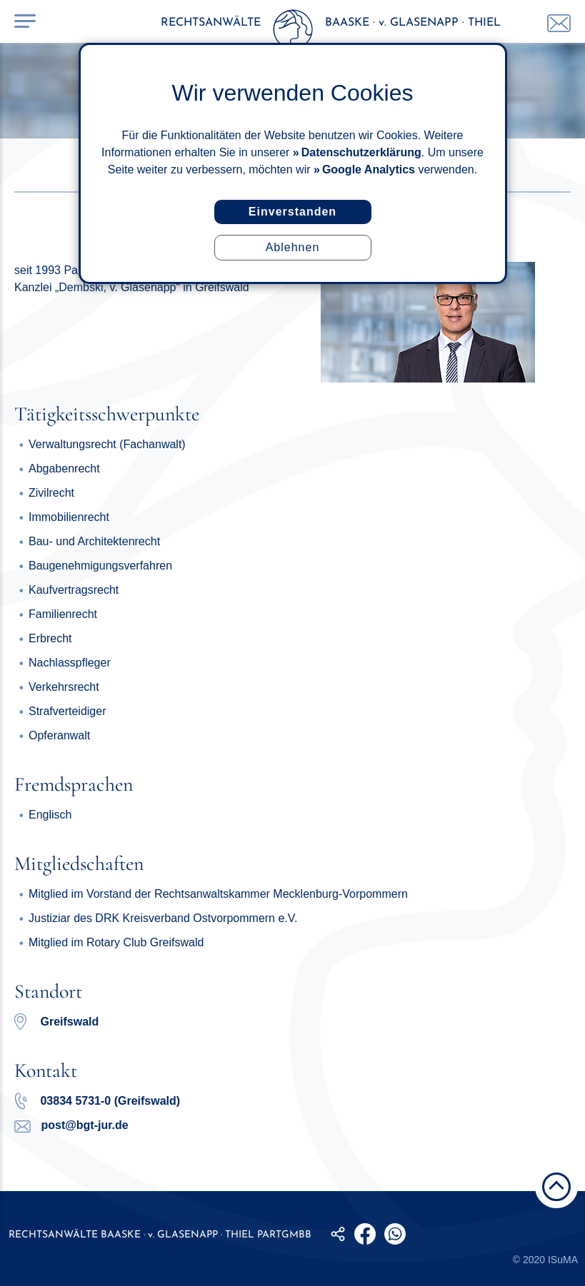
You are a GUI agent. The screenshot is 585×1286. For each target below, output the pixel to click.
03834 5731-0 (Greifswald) (97, 1101)
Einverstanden (292, 212)
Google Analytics (368, 169)
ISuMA (563, 1259)
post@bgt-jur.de (71, 1125)
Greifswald (69, 1022)
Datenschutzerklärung (361, 152)
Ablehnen (293, 247)
